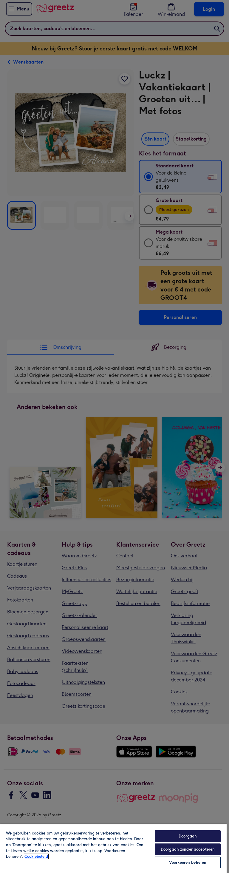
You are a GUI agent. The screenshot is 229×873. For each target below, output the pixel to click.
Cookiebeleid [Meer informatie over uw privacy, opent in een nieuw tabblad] (36, 856)
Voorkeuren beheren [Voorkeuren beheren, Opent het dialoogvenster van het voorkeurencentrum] (187, 862)
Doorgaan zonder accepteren (188, 849)
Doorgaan (188, 836)
